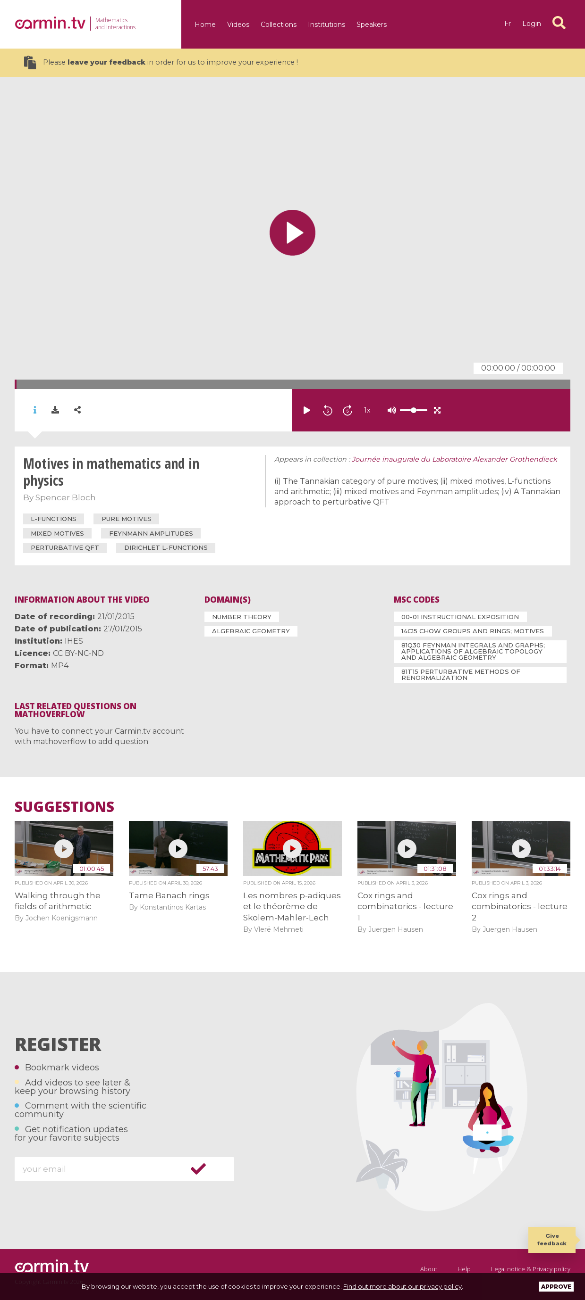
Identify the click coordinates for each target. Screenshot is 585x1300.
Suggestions (64, 807)
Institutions (326, 24)
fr (507, 23)
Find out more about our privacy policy (402, 1286)
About (428, 1269)
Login (531, 23)
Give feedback (552, 1239)
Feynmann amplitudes (151, 533)
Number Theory (241, 617)
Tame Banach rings (169, 895)
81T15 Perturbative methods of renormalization (460, 674)
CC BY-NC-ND (78, 653)
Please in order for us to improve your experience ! (161, 62)
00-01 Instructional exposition (460, 617)
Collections (279, 24)
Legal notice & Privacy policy (530, 1269)
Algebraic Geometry (251, 631)
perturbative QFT (65, 547)
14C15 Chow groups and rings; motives (472, 631)
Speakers (371, 24)
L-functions (53, 518)
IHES (74, 641)
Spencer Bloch (65, 497)
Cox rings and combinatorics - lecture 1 (405, 906)
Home (205, 24)
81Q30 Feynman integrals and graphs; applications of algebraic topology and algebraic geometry (473, 651)
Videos (238, 24)
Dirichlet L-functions (166, 547)
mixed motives (57, 533)
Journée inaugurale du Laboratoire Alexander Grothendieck (454, 459)
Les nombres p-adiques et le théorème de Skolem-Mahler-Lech (292, 906)
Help (464, 1269)
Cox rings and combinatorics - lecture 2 (520, 906)
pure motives (127, 518)
